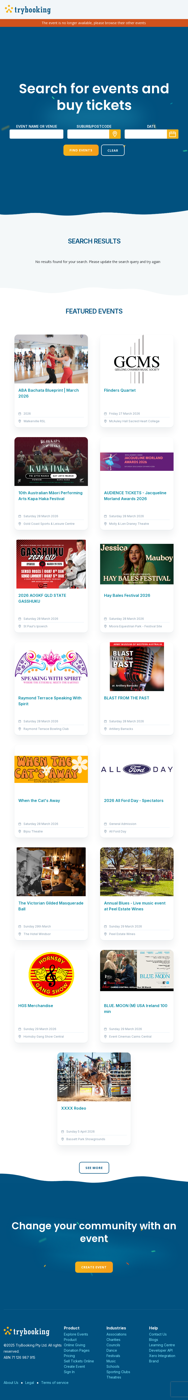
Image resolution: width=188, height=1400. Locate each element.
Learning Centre (162, 1345)
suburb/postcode (94, 126)
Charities (113, 1339)
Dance (111, 1350)
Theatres (113, 1377)
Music (111, 1361)
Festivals (113, 1356)
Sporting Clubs (118, 1372)
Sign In (69, 1372)
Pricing (69, 1356)
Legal (29, 1382)
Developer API (161, 1350)
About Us (11, 1382)
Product (70, 1339)
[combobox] (94, 134)
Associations (116, 1334)
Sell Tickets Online (79, 1361)
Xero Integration (162, 1356)
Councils (113, 1345)
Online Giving (74, 1345)
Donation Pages (77, 1350)
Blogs (153, 1339)
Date (151, 126)
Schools (112, 1366)
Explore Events (76, 1334)
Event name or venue (36, 126)
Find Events (81, 150)
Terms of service (55, 1382)
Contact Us (158, 1334)
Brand (154, 1361)
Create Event (94, 1267)
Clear (112, 150)
